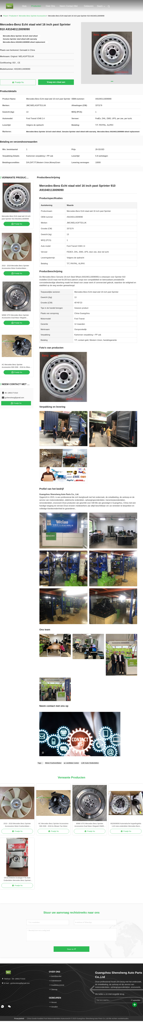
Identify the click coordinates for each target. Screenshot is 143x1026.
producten (13, 16)
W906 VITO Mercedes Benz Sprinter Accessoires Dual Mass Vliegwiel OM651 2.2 (15, 317)
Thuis (5, 16)
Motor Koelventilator (53, 763)
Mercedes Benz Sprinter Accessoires (32, 16)
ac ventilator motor (71, 763)
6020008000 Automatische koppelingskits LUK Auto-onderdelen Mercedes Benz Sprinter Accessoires (125, 825)
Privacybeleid (19, 1018)
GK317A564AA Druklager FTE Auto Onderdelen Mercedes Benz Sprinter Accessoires (17, 879)
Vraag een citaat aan (56, 82)
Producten (36, 6)
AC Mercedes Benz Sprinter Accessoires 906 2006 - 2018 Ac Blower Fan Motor (16, 367)
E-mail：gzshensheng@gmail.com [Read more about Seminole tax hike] (16, 983)
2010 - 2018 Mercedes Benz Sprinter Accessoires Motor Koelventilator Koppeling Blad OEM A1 (15, 268)
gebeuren (88, 6)
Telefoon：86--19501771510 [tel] (13, 979)
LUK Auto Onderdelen (90, 763)
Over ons (50, 6)
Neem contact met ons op (69, 7)
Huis (24, 6)
